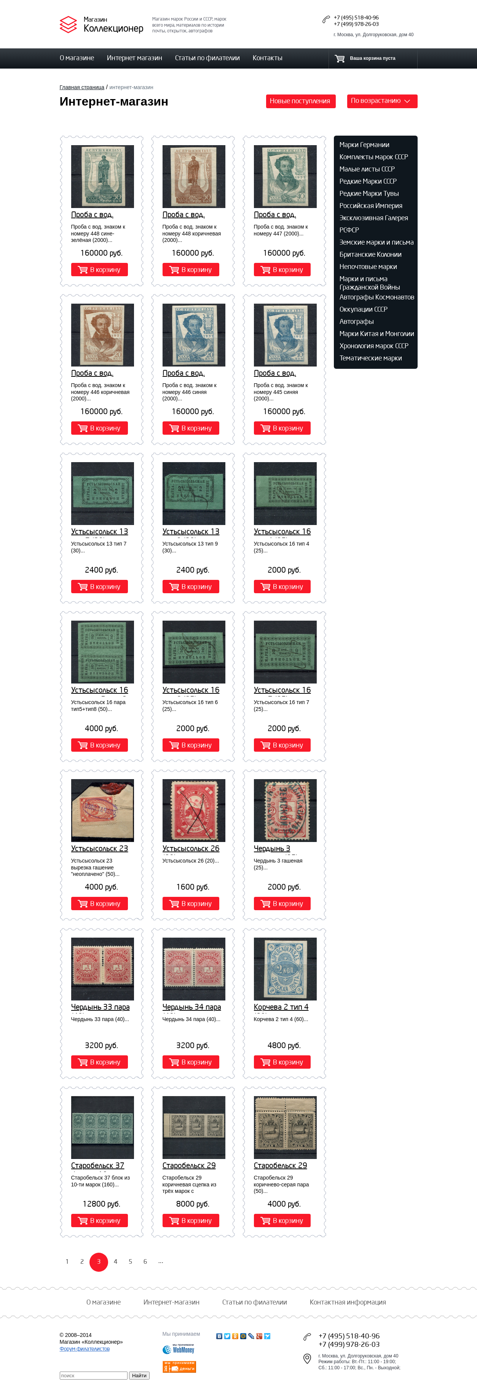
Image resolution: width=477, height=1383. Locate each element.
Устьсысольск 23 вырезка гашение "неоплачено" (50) (101, 849)
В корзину (105, 269)
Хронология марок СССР (374, 345)
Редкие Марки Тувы (369, 193)
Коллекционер (114, 28)
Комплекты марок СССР (374, 156)
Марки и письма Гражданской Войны (370, 282)
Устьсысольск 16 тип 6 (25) (191, 690)
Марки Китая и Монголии (377, 333)
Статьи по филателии (207, 57)
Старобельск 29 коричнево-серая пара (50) (282, 1166)
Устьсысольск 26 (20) (191, 849)
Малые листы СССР (367, 169)
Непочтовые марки (368, 266)
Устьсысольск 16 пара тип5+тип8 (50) (99, 690)
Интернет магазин (134, 57)
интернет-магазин (131, 87)
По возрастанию (376, 100)
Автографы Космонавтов (377, 297)
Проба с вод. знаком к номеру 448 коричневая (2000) (191, 215)
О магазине (77, 57)
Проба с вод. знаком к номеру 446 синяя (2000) (192, 373)
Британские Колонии (371, 254)
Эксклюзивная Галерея (374, 217)
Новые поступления (300, 100)
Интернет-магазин (171, 1302)
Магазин (95, 19)
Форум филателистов (85, 1348)
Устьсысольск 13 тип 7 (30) (99, 532)
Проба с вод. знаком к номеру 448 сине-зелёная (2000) (101, 215)
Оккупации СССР (364, 309)
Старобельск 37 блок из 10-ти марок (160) (97, 1166)
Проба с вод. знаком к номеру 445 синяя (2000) (284, 373)
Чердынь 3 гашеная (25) (276, 849)
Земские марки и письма (377, 242)
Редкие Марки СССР (368, 181)
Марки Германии (364, 144)
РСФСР (349, 230)
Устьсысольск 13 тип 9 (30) (191, 532)
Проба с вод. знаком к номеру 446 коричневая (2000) (99, 373)
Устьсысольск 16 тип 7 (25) (282, 690)
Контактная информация (348, 1302)
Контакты (267, 57)
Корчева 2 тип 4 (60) (281, 1007)
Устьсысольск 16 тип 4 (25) (282, 532)
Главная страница (82, 87)
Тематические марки (371, 358)
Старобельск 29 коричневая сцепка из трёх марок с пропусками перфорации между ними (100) (193, 1166)
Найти (139, 1375)
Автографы (357, 321)
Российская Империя (371, 205)
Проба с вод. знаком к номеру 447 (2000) (282, 215)
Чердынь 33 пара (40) (100, 1007)
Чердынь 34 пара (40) (192, 1007)
